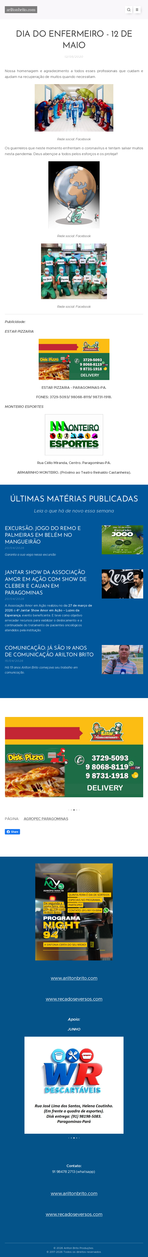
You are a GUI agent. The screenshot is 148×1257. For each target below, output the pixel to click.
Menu (135, 9)
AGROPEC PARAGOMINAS (46, 819)
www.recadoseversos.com (74, 999)
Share (12, 831)
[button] (128, 9)
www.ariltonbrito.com (74, 978)
